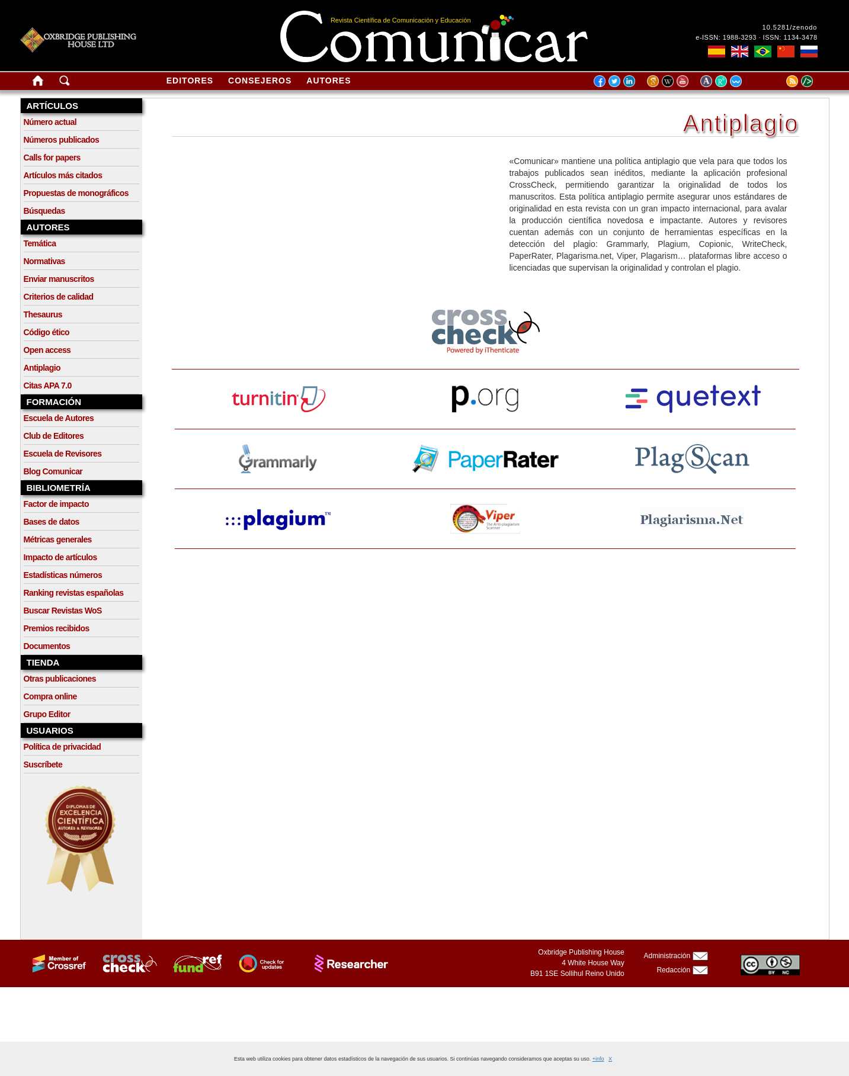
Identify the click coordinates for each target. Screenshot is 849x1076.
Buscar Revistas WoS (63, 610)
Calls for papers (52, 157)
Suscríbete (43, 764)
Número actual (50, 122)
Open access (47, 350)
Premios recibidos (56, 628)
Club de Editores (54, 436)
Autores (328, 80)
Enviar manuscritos (59, 279)
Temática (40, 243)
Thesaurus (43, 314)
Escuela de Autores (59, 418)
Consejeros (259, 80)
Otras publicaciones (60, 678)
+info (598, 1059)
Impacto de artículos (60, 557)
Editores (189, 80)
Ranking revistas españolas (74, 593)
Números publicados (62, 139)
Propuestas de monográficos (76, 193)
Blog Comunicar (53, 471)
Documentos (47, 646)
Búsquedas (44, 211)
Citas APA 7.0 (48, 385)
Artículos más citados (63, 175)
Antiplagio (42, 367)
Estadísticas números (63, 575)
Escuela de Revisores (63, 453)
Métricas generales (58, 539)
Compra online (50, 696)
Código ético (47, 332)
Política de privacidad (62, 746)
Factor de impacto (56, 504)
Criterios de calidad (59, 296)
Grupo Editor (47, 714)
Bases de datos (51, 521)
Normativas (44, 261)
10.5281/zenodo (790, 27)
